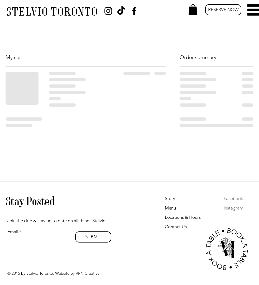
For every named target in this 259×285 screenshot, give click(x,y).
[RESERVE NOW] (223, 9)
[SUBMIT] (93, 237)
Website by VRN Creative (77, 273)
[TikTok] (121, 11)
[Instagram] (108, 11)
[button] (193, 9)
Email (12, 232)
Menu (170, 208)
